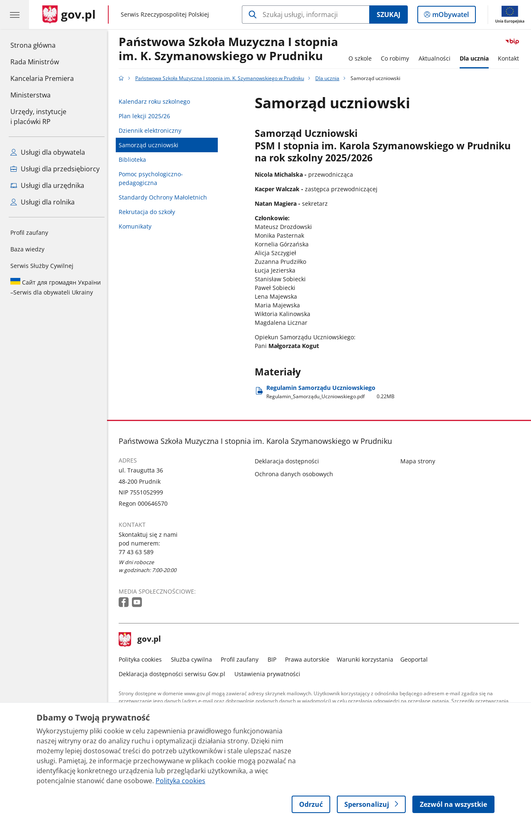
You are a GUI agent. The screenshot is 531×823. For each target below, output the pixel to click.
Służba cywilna (193, 659)
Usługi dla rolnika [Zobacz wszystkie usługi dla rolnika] (42, 202)
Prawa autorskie (309, 659)
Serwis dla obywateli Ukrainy (55, 287)
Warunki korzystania (367, 659)
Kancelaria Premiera (42, 78)
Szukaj (388, 14)
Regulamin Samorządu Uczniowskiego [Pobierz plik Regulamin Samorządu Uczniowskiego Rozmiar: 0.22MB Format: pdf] (333, 392)
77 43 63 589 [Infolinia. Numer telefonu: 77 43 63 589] (138, 552)
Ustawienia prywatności (269, 674)
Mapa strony (419, 461)
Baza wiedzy (27, 249)
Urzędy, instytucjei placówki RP (38, 116)
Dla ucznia (476, 58)
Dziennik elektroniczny (152, 130)
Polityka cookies (142, 659)
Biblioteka (135, 159)
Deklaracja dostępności (289, 461)
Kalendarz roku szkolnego (156, 101)
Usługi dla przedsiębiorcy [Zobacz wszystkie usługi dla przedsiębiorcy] (55, 168)
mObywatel (450, 16)
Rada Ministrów (34, 61)
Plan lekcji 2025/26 (147, 116)
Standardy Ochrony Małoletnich (165, 197)
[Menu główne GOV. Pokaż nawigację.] (14, 14)
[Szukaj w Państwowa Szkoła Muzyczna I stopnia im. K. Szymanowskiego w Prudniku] (305, 14)
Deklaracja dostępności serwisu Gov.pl (174, 674)
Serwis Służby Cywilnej (41, 266)
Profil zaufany (29, 232)
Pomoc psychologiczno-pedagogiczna (153, 178)
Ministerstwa (30, 95)
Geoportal (416, 659)
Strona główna (42, 45)
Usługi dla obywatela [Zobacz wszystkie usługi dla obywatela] (47, 152)
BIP (274, 659)
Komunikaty (137, 226)
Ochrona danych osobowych (296, 474)
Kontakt (510, 58)
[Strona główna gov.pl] (69, 14)
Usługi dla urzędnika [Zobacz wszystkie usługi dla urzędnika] (47, 185)
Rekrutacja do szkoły (149, 212)
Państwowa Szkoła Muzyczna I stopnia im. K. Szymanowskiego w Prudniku (231, 49)
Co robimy (397, 58)
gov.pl (142, 639)
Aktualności (437, 58)
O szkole (362, 58)
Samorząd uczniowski (151, 145)
